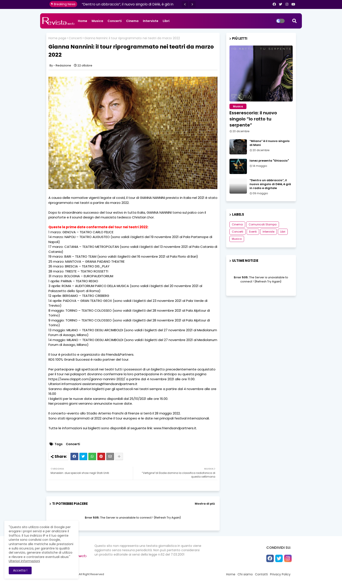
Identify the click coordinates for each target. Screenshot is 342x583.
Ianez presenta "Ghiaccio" (269, 161)
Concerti (115, 21)
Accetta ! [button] (20, 570)
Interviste (150, 21)
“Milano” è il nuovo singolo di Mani (270, 143)
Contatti (261, 574)
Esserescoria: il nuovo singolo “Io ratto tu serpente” (253, 119)
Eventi (253, 231)
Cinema (132, 21)
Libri (166, 21)
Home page (57, 38)
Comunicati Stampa (263, 224)
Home (82, 21)
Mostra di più (205, 504)
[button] (185, 4)
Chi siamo (245, 574)
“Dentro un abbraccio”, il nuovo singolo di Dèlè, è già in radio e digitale (270, 184)
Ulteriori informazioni (24, 561)
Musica (97, 21)
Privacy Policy (280, 574)
